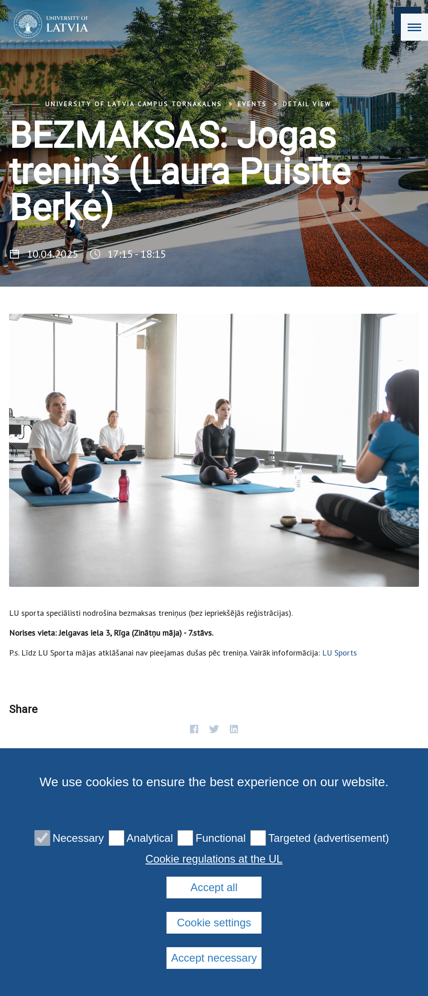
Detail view (307, 104)
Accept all (214, 887)
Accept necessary (214, 958)
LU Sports (339, 652)
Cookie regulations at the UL (214, 859)
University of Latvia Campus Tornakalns (133, 104)
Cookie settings (214, 922)
